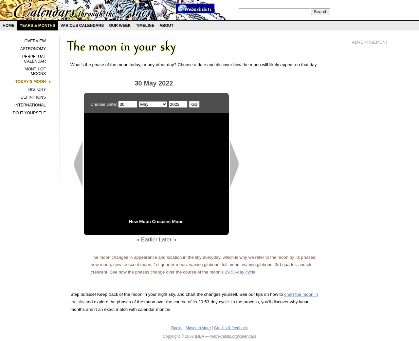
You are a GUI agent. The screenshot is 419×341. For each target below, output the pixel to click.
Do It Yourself (29, 113)
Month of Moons (35, 71)
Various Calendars (82, 25)
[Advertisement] (378, 161)
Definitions (33, 97)
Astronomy (33, 49)
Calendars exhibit (82, 11)
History (37, 89)
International (30, 105)
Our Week (120, 25)
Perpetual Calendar (34, 59)
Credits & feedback (231, 328)
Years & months (37, 25)
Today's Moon (30, 81)
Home (8, 25)
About (166, 25)
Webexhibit (195, 8)
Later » (167, 239)
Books (176, 328)
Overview (35, 41)
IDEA (199, 336)
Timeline (145, 25)
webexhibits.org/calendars (233, 336)
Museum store (198, 328)
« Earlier (146, 239)
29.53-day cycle (240, 272)
